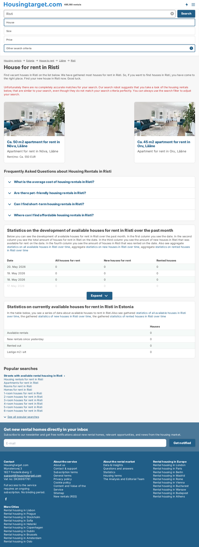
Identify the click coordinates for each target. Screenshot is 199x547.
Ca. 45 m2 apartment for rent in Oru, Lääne (163, 144)
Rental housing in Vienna (169, 482)
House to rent (46, 60)
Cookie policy (62, 482)
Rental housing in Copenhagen (23, 527)
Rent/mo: (13, 156)
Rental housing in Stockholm (22, 517)
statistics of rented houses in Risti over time (138, 316)
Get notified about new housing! (187, 4)
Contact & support (65, 468)
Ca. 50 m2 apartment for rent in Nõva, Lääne (33, 144)
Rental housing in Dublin (19, 531)
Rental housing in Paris (167, 468)
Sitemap (59, 493)
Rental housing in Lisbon (19, 510)
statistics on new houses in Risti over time (112, 246)
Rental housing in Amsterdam (22, 538)
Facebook (6, 499)
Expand (96, 295)
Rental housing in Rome (168, 479)
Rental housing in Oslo (18, 541)
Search (186, 13)
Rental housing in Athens (169, 496)
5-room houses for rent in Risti (23, 407)
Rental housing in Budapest (170, 493)
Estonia (30, 60)
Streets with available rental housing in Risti (33, 375)
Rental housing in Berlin (168, 472)
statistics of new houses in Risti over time (64, 316)
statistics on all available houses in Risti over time (38, 246)
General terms (63, 475)
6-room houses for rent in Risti (23, 410)
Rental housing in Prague (20, 513)
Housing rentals (12, 60)
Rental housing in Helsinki (20, 524)
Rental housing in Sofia (18, 520)
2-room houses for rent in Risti (23, 396)
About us (59, 465)
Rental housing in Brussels (20, 534)
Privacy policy (63, 479)
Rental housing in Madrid (169, 475)
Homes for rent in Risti (18, 389)
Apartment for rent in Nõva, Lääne (32, 151)
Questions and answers (118, 468)
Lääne (62, 60)
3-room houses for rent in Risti (23, 400)
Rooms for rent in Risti (18, 386)
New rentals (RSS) (65, 496)
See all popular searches (23, 416)
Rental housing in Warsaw (169, 489)
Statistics (109, 472)
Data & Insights (113, 465)
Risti (73, 61)
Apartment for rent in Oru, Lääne (161, 151)
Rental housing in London (169, 465)
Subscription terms (66, 472)
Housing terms (112, 475)
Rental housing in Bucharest (171, 485)
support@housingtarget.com (22, 475)
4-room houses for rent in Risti (23, 403)
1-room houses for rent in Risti (23, 393)
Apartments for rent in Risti (21, 382)
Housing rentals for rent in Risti (23, 379)
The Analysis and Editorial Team (123, 479)
